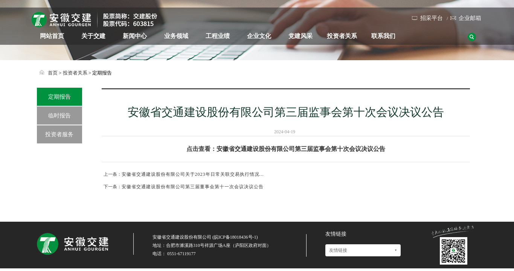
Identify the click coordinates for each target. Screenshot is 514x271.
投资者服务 (59, 134)
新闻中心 (135, 36)
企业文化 (259, 36)
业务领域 (176, 36)
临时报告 (59, 116)
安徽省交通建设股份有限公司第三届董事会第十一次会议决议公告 (193, 186)
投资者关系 (342, 36)
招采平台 (431, 18)
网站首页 (52, 36)
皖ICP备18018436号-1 (235, 237)
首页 (53, 73)
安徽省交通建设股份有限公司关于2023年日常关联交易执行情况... (193, 174)
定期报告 (59, 97)
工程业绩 (218, 36)
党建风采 (300, 36)
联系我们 (383, 36)
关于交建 (93, 36)
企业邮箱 (470, 18)
